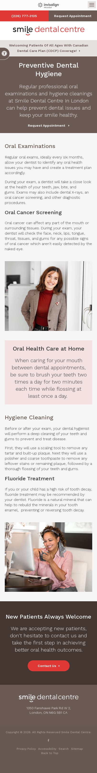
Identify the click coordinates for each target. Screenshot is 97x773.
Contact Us (47, 666)
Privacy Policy (26, 748)
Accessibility (47, 748)
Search (64, 748)
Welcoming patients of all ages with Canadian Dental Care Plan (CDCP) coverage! (48, 48)
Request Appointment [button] (72, 16)
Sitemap (77, 748)
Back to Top (49, 753)
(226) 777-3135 (24, 16)
